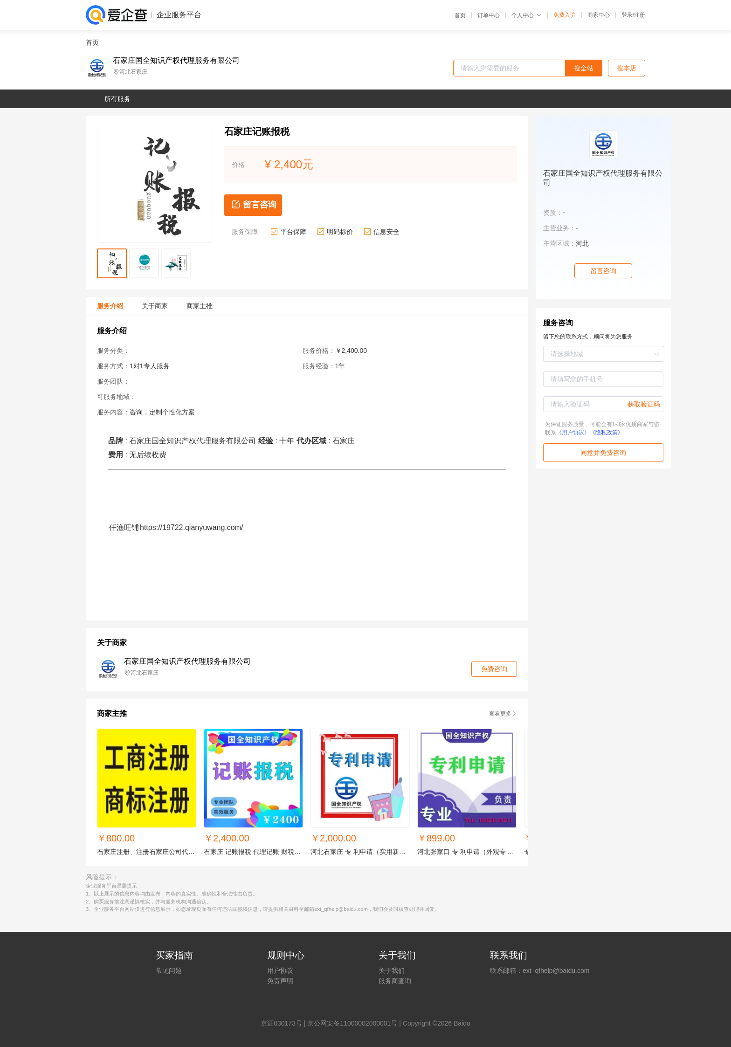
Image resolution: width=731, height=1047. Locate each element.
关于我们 (392, 970)
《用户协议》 (573, 432)
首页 (460, 15)
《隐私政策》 (606, 432)
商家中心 (598, 15)
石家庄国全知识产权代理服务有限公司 (176, 60)
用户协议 (280, 970)
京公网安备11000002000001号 (352, 1023)
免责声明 (280, 981)
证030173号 (284, 1023)
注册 (639, 15)
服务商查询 (395, 981)
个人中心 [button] (526, 15)
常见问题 (169, 970)
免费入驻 (564, 15)
